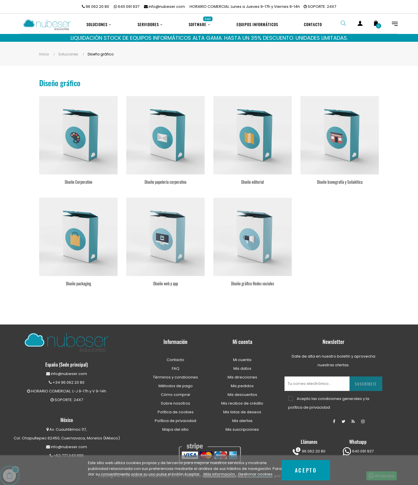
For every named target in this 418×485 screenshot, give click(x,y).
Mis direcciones (242, 375)
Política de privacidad (175, 419)
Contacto (175, 358)
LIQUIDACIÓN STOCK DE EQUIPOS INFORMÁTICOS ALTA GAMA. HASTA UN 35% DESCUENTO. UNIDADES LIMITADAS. (209, 38)
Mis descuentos (242, 393)
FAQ (175, 367)
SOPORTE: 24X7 (320, 6)
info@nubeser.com (164, 6)
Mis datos (242, 367)
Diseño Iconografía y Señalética (340, 180)
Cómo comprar (175, 393)
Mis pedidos (242, 384)
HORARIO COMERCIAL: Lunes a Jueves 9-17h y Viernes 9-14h (245, 6)
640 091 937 (126, 6)
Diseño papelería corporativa (165, 180)
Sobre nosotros (175, 402)
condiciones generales (340, 397)
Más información (219, 474)
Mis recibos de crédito (242, 402)
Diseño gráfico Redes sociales (252, 282)
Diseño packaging (78, 282)
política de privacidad (309, 406)
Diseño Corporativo (78, 180)
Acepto (306, 470)
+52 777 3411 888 (67, 454)
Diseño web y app (165, 282)
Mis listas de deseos (242, 410)
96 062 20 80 (95, 6)
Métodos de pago (175, 384)
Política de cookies (176, 410)
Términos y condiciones (175, 375)
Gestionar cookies (255, 474)
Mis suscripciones (242, 428)
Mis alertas (242, 419)
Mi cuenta (242, 358)
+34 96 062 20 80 (66, 381)
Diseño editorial (252, 180)
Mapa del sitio (175, 428)
